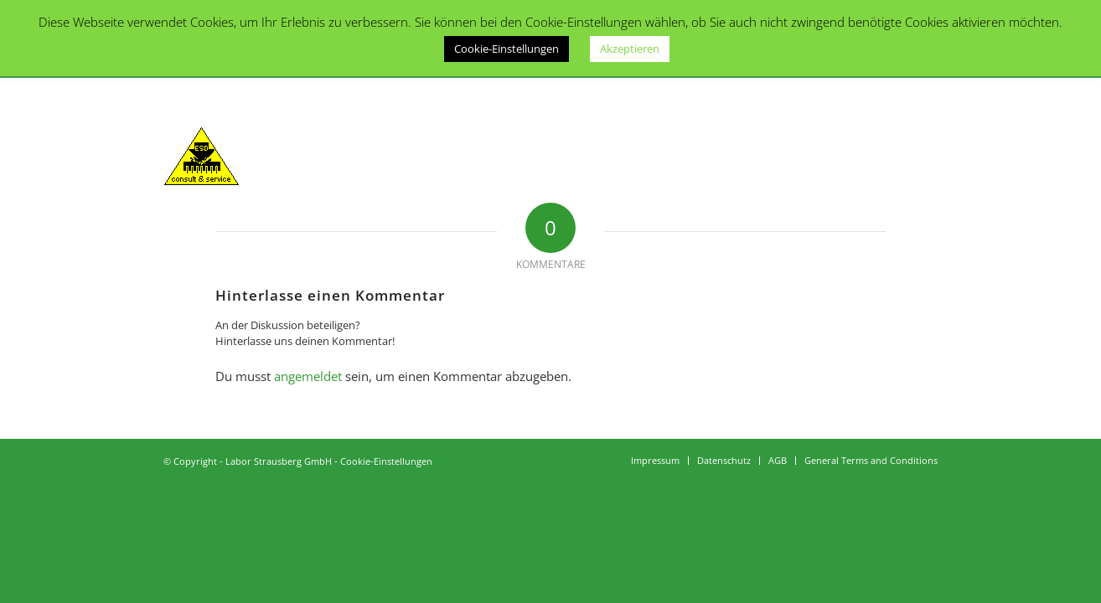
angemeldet (308, 376)
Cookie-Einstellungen (386, 461)
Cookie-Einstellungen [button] (506, 48)
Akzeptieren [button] (629, 48)
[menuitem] (655, 460)
